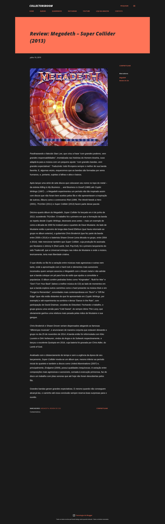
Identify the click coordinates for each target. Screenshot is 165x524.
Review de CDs (124, 81)
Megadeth (122, 78)
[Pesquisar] (124, 6)
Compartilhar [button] (125, 66)
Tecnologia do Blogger (82, 515)
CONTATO (119, 11)
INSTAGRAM (72, 11)
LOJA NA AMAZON (102, 11)
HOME (31, 11)
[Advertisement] (65, 482)
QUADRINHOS (57, 11)
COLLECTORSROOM (41, 6)
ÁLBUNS (43, 11)
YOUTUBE (86, 11)
